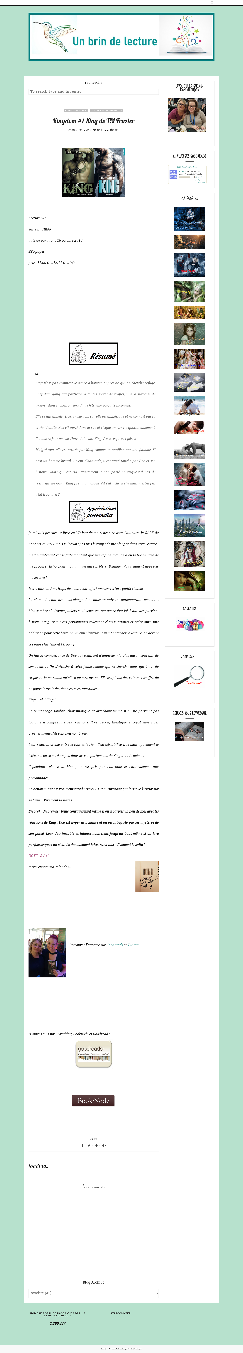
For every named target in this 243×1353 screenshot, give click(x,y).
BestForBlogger (136, 1349)
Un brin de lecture (114, 1349)
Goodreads (114, 945)
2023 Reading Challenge (187, 167)
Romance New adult (76, 110)
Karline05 (182, 171)
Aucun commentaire (106, 130)
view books (201, 182)
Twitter (133, 945)
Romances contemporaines (106, 110)
